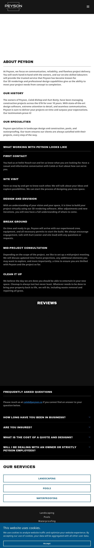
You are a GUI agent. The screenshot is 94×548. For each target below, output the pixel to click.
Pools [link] (47, 516)
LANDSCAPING (47, 478)
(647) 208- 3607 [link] (33, 535)
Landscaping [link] (47, 512)
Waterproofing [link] (47, 521)
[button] (88, 6)
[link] (13, 6)
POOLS (47, 488)
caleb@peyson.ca (33, 402)
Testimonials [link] (47, 525)
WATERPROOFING (47, 498)
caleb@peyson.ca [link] (60, 535)
